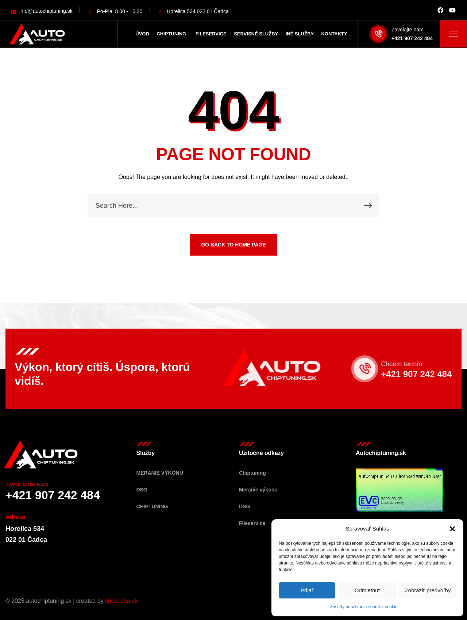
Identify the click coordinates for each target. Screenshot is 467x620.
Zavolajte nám (407, 29)
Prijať (307, 590)
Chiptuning (152, 506)
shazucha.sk (121, 601)
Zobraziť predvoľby (428, 590)
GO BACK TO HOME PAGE (233, 245)
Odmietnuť (368, 590)
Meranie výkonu (159, 473)
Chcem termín (408, 364)
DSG (141, 490)
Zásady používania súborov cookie (364, 606)
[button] (452, 528)
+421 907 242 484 (412, 38)
